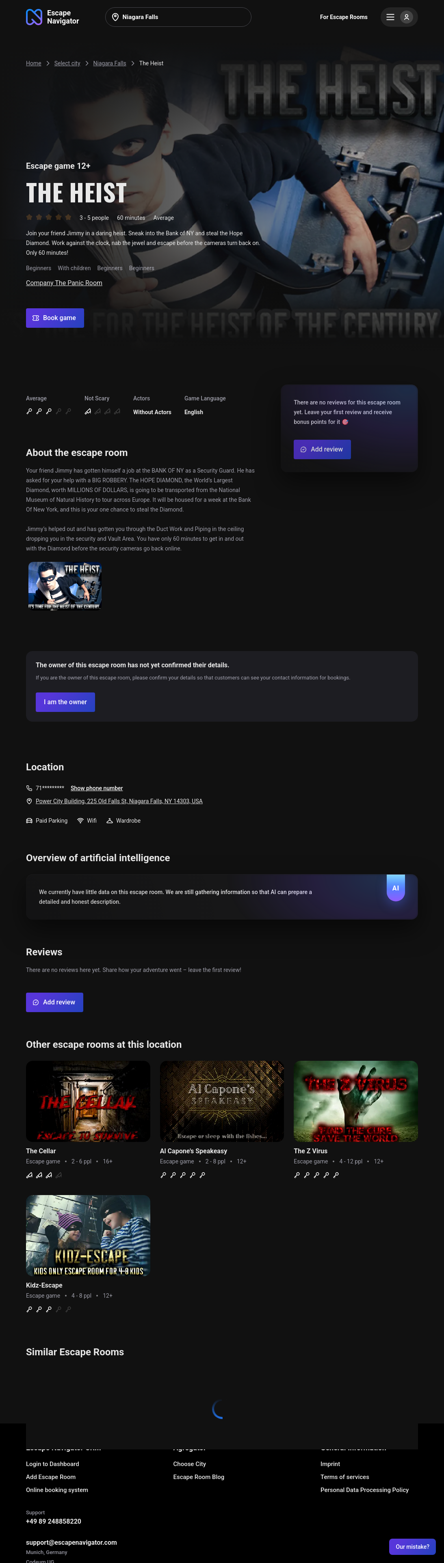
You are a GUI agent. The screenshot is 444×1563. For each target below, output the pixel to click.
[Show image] (65, 586)
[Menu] (399, 17)
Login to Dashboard (52, 1464)
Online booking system (57, 1490)
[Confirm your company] (65, 702)
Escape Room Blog (199, 1477)
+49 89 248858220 (53, 1521)
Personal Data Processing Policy (365, 1490)
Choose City (189, 1464)
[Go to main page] (52, 17)
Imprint (330, 1464)
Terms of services (345, 1477)
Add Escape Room (51, 1477)
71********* (50, 788)
